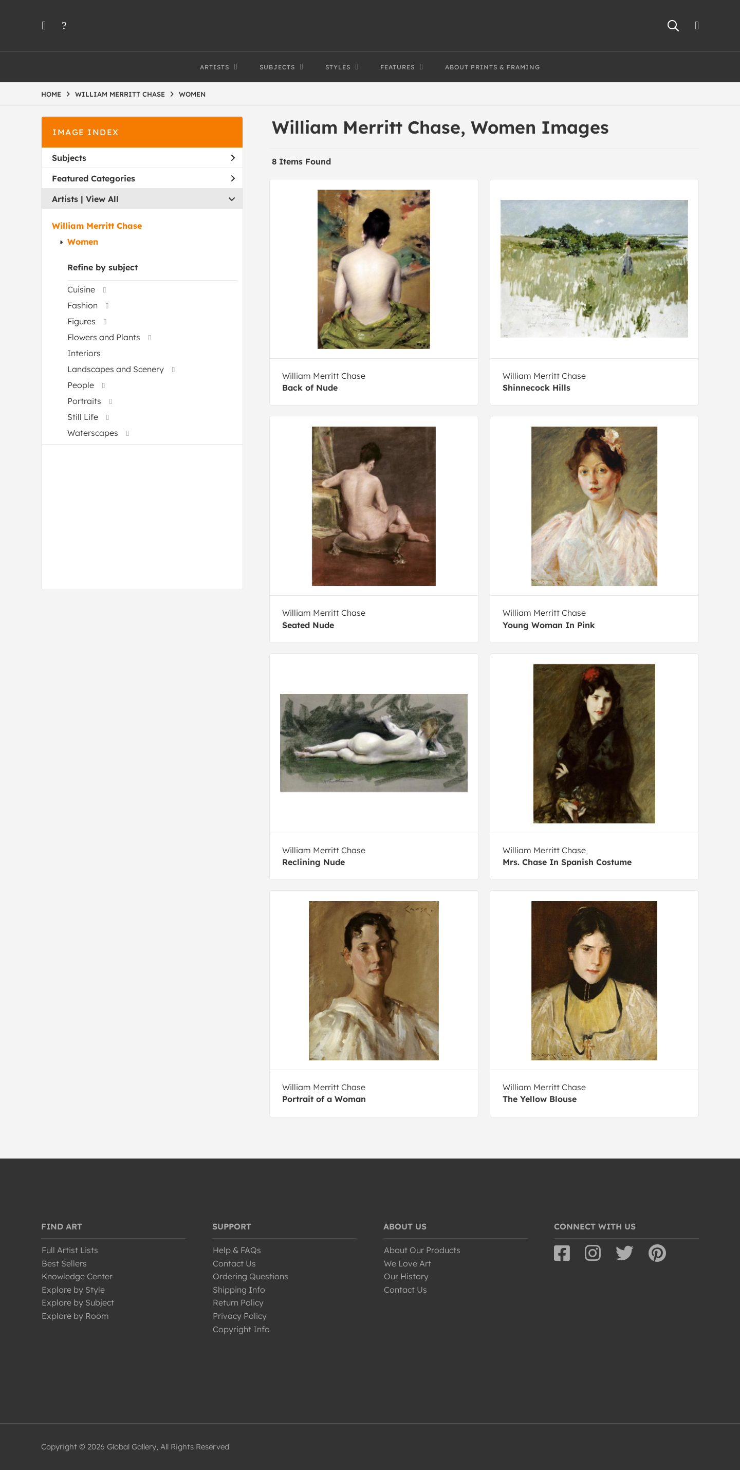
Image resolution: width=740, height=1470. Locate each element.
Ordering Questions (250, 1276)
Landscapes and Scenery (115, 369)
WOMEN (192, 94)
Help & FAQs (237, 1250)
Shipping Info (239, 1289)
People (80, 385)
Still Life (82, 417)
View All (102, 199)
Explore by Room (75, 1316)
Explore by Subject (78, 1302)
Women (82, 241)
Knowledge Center (77, 1276)
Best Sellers (64, 1263)
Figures (81, 321)
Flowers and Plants (103, 337)
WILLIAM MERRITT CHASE (120, 94)
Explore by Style (73, 1289)
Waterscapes (92, 433)
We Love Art (407, 1263)
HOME (51, 94)
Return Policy (238, 1302)
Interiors (84, 353)
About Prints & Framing (492, 67)
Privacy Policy (240, 1316)
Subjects (143, 158)
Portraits (84, 401)
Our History (406, 1276)
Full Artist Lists (70, 1250)
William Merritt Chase (97, 225)
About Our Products (422, 1250)
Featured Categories (143, 178)
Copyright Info (241, 1329)
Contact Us (234, 1263)
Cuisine (81, 289)
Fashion (82, 305)
